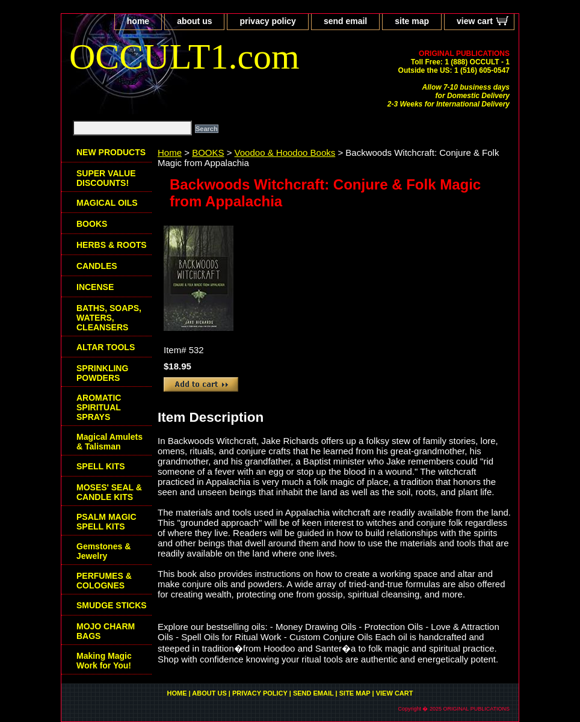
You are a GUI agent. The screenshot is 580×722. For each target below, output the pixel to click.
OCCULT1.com (184, 56)
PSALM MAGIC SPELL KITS (106, 521)
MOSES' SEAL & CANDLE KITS (109, 492)
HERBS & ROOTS (111, 245)
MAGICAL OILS (107, 203)
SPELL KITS (100, 466)
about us (194, 21)
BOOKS (208, 152)
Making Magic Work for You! (104, 660)
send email (345, 21)
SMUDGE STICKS (111, 605)
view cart (475, 21)
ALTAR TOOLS (105, 347)
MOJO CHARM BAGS (105, 631)
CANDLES (96, 266)
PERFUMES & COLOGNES (104, 580)
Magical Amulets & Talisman (109, 441)
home (138, 21)
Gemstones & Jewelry (103, 551)
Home (170, 152)
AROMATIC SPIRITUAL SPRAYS (98, 407)
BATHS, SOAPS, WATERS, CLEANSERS (108, 317)
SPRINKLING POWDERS (102, 373)
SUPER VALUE (106, 178)
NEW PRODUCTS (111, 152)
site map (412, 21)
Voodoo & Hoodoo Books (285, 152)
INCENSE (95, 287)
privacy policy (267, 21)
